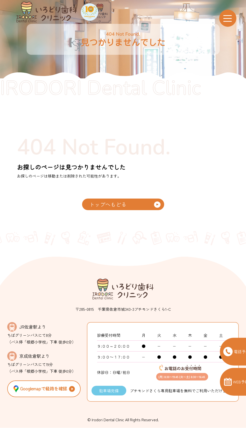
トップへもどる (108, 204)
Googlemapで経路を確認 (39, 389)
